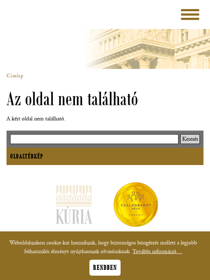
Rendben (105, 269)
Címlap (15, 76)
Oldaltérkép (26, 156)
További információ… (157, 254)
